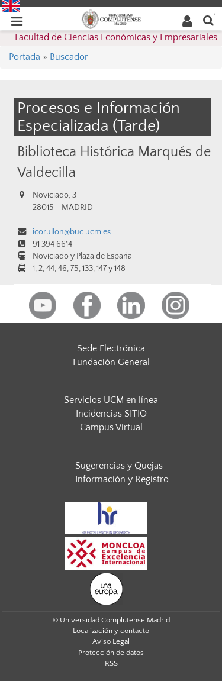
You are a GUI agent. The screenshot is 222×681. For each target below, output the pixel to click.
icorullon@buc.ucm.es (72, 232)
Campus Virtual (111, 427)
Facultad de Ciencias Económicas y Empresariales (116, 37)
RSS (111, 663)
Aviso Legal (111, 641)
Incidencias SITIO (111, 413)
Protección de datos (111, 652)
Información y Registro (122, 479)
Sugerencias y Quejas (119, 465)
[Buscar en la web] (208, 20)
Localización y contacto (111, 631)
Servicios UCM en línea (111, 400)
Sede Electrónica (111, 348)
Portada (24, 56)
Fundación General (111, 362)
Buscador (69, 56)
